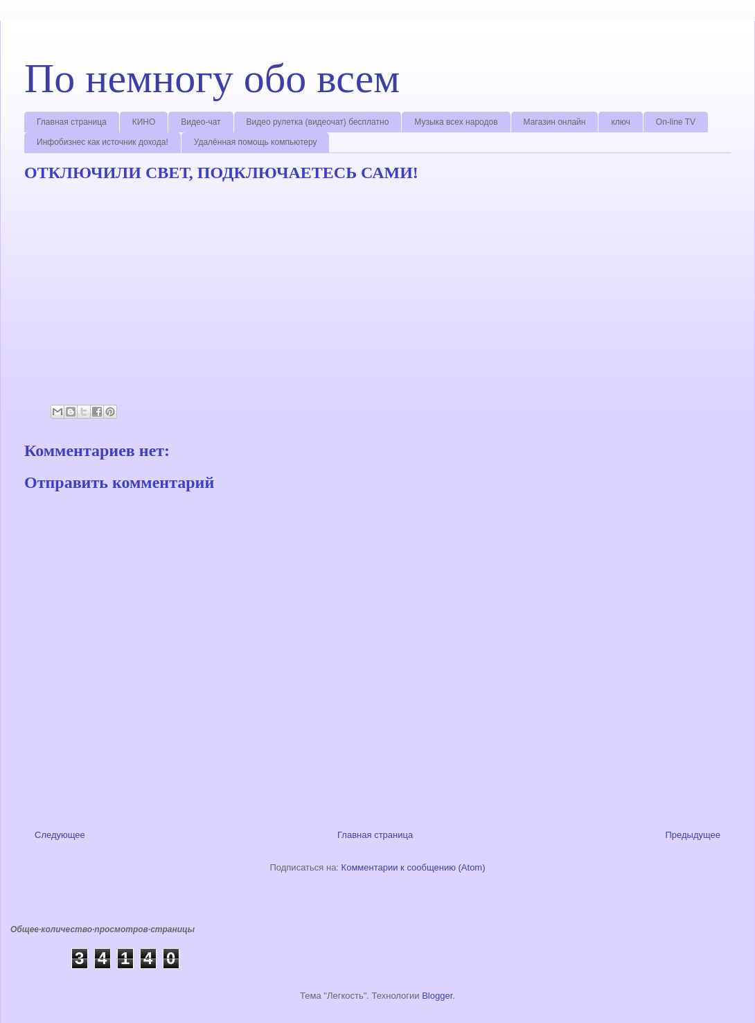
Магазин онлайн (555, 122)
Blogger (437, 995)
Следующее (60, 835)
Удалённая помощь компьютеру (255, 142)
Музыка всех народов (455, 122)
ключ (620, 122)
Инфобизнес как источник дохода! (102, 142)
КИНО (144, 122)
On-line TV (675, 122)
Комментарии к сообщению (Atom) (413, 867)
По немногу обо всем (212, 78)
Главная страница (72, 122)
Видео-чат (200, 122)
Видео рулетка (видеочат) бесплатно (318, 122)
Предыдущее (692, 835)
